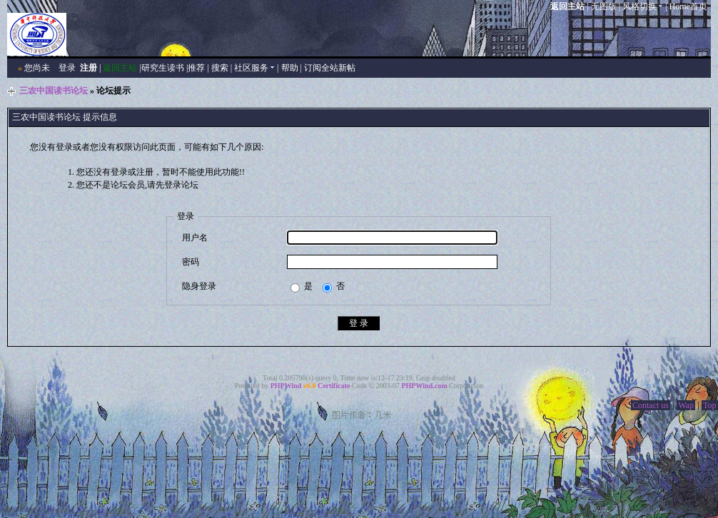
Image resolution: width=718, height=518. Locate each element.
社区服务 (254, 68)
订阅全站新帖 (329, 68)
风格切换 (642, 6)
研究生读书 (162, 68)
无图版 (604, 6)
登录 (67, 68)
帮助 (289, 68)
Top (710, 405)
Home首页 (688, 6)
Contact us (650, 405)
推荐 (196, 68)
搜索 (219, 68)
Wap (686, 405)
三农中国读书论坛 (53, 91)
